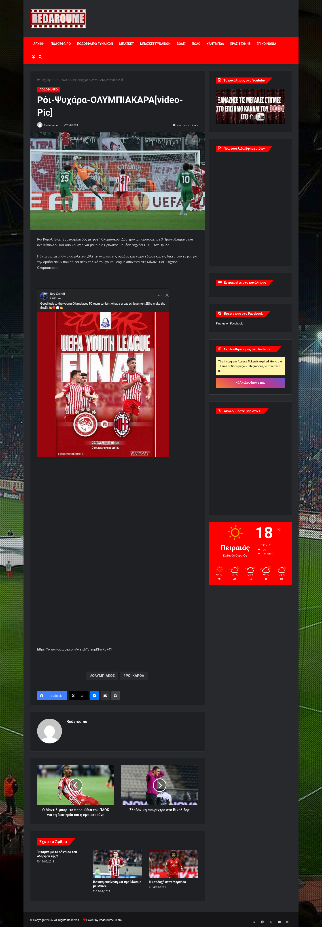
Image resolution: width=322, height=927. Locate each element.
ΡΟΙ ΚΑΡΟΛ (135, 676)
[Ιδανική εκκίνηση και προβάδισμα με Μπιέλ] (117, 863)
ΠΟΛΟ (196, 44)
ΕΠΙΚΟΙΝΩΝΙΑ (266, 44)
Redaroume (52, 125)
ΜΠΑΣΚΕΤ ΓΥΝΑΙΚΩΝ (155, 44)
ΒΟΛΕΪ (181, 44)
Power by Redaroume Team (104, 919)
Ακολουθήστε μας (250, 382)
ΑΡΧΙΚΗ (38, 44)
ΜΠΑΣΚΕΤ (126, 44)
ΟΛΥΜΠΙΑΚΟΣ (103, 676)
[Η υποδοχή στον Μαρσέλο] (173, 863)
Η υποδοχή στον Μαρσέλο (167, 881)
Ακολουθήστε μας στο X (242, 411)
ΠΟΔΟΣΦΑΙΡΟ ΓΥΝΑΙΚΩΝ (95, 44)
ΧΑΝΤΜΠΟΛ (215, 44)
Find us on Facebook (229, 323)
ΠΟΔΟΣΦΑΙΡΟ (61, 44)
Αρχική (43, 80)
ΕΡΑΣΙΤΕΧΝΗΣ (240, 44)
